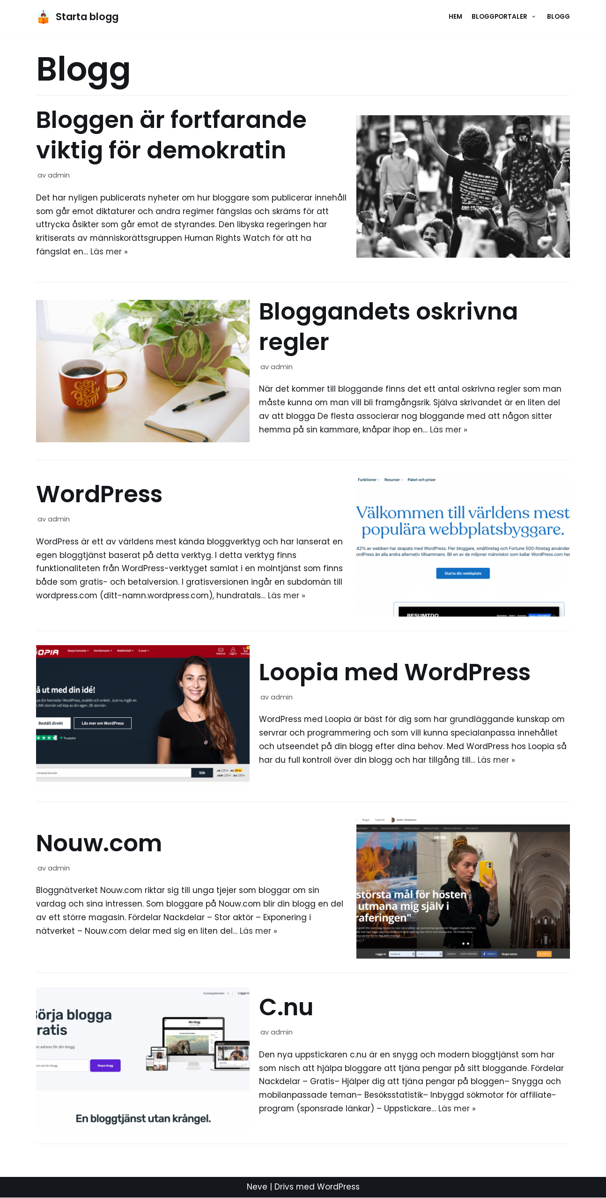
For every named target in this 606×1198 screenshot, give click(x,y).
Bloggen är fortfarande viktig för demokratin (171, 135)
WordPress (99, 494)
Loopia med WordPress (395, 672)
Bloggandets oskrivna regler (388, 326)
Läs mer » (109, 252)
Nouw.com (99, 843)
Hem (455, 16)
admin (59, 175)
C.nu (286, 1007)
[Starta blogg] (77, 16)
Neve (256, 1187)
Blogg (558, 16)
